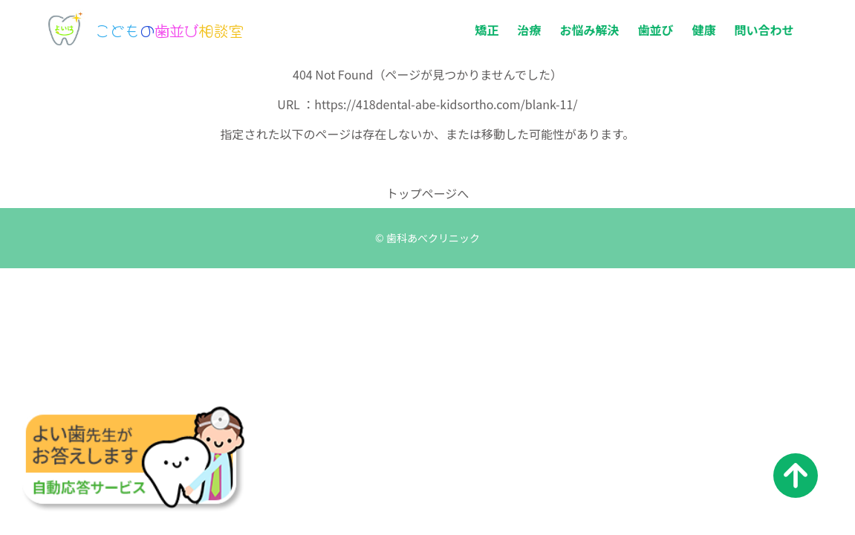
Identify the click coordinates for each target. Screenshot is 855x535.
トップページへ (427, 193)
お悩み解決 (589, 30)
